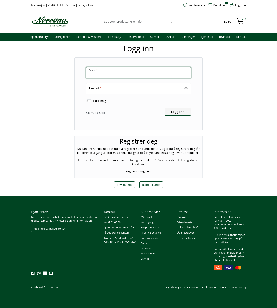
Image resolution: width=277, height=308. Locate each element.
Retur (144, 243)
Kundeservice (150, 212)
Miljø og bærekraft (187, 227)
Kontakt (241, 36)
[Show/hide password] (186, 88)
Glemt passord (95, 113)
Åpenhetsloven (185, 232)
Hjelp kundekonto (151, 227)
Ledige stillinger (186, 238)
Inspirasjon (38, 5)
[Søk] (136, 21)
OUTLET (170, 36)
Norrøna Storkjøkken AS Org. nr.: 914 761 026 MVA (120, 239)
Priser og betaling (151, 232)
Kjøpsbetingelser (175, 287)
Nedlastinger (148, 253)
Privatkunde (124, 185)
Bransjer (224, 36)
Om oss (71, 5)
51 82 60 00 (112, 222)
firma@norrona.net (116, 217)
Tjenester (207, 36)
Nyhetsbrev (39, 212)
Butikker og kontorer (117, 232)
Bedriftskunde (151, 185)
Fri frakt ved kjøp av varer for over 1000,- (229, 218)
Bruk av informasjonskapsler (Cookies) (224, 287)
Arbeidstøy (114, 36)
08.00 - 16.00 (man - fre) (119, 227)
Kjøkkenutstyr (39, 36)
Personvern (193, 287)
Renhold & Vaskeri (88, 36)
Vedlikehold (55, 5)
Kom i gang (147, 222)
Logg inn (177, 112)
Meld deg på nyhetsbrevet (49, 228)
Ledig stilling (85, 5)
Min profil (146, 217)
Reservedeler (135, 36)
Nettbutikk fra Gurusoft (44, 287)
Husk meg (99, 101)
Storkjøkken (63, 36)
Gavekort (146, 248)
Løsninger (188, 36)
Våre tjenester (185, 222)
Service (155, 36)
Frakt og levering (150, 238)
